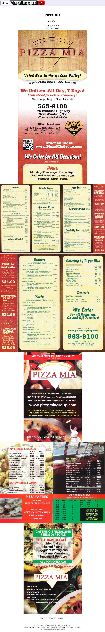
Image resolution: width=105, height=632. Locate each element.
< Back (5, 3)
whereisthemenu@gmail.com (50, 629)
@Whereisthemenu (58, 618)
